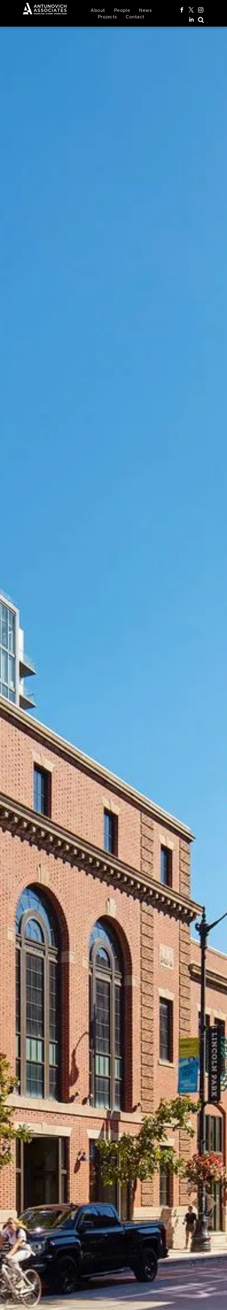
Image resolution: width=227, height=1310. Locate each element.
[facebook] (182, 11)
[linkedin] (191, 20)
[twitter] (191, 11)
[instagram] (201, 11)
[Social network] (201, 20)
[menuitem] (97, 10)
